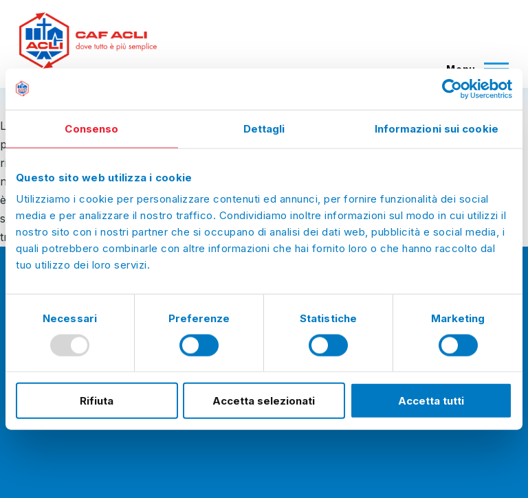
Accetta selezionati (263, 400)
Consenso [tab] (91, 128)
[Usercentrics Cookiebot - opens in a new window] (452, 88)
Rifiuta (96, 400)
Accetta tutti (431, 400)
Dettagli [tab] (264, 128)
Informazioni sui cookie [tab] (436, 128)
